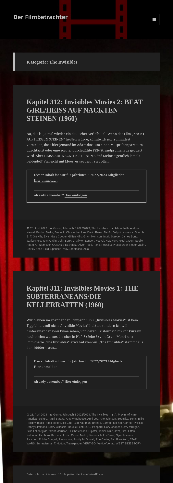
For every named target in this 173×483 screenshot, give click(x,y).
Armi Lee (92, 418)
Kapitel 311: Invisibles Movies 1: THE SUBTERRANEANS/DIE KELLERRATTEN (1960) (82, 296)
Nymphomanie (125, 435)
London (89, 240)
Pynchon (32, 439)
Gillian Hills (75, 236)
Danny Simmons (37, 427)
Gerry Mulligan (130, 427)
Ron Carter (102, 439)
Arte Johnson (108, 418)
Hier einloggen (76, 195)
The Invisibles (99, 228)
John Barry (64, 240)
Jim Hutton (128, 431)
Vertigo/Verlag (105, 443)
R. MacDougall (48, 439)
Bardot (40, 232)
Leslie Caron (71, 435)
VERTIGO (89, 443)
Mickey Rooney (89, 435)
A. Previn (120, 414)
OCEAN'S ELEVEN (64, 244)
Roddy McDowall (83, 439)
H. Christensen (78, 431)
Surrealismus (44, 443)
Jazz (117, 431)
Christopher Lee (76, 232)
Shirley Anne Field (38, 248)
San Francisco (119, 439)
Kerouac (56, 435)
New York (111, 240)
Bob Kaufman (82, 422)
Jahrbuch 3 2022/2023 (76, 228)
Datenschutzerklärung (41, 474)
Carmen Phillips (133, 422)
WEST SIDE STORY (128, 443)
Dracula (139, 232)
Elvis (47, 236)
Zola (86, 248)
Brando (96, 422)
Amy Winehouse (76, 418)
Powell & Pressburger (114, 244)
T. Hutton (59, 443)
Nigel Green (126, 240)
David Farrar (94, 232)
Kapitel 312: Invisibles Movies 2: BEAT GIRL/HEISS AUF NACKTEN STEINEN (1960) (84, 110)
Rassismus (65, 439)
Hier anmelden (45, 180)
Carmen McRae (112, 422)
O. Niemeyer (43, 244)
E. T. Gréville (34, 236)
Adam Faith (122, 228)
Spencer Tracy (59, 248)
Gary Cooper (59, 236)
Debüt (107, 232)
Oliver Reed (85, 244)
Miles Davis (107, 435)
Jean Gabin (50, 240)
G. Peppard (96, 427)
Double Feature (77, 427)
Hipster (93, 431)
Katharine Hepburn (38, 435)
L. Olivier (78, 240)
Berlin (49, 232)
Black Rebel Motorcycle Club (54, 422)
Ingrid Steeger (111, 236)
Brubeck (60, 232)
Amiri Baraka (56, 418)
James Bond (129, 236)
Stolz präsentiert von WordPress (81, 474)
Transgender (74, 443)
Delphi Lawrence (123, 232)
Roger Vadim (137, 244)
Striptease (75, 248)
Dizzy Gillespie (57, 427)
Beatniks (122, 418)
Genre (57, 228)
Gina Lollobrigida (37, 431)
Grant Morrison (92, 236)
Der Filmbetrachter (40, 17)
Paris (97, 244)
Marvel (100, 240)
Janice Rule (34, 240)
